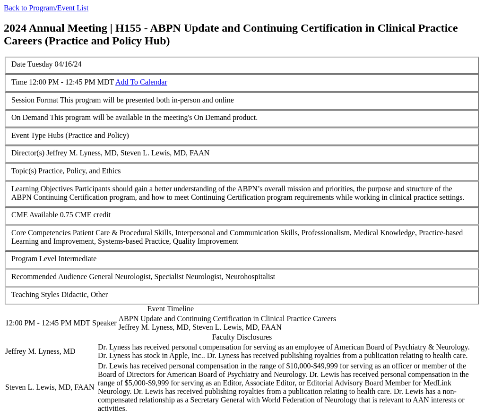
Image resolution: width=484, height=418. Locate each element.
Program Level (34, 259)
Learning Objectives (42, 189)
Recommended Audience (49, 277)
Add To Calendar (141, 82)
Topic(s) (23, 171)
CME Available (34, 215)
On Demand (29, 117)
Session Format (34, 100)
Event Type (28, 135)
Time (19, 82)
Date (18, 64)
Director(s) (27, 153)
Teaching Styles (35, 294)
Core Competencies (41, 233)
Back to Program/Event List (46, 8)
